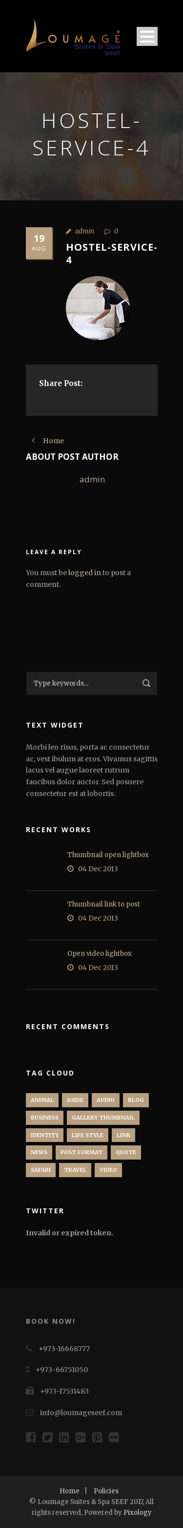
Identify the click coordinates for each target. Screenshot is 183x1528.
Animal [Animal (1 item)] (42, 1100)
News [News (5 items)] (39, 1152)
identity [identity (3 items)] (45, 1135)
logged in (84, 572)
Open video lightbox (99, 953)
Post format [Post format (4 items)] (81, 1152)
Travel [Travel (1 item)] (75, 1169)
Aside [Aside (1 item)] (75, 1100)
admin (84, 231)
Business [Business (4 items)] (45, 1117)
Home (70, 1491)
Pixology (137, 1512)
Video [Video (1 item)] (108, 1169)
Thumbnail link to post (103, 904)
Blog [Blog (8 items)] (136, 1100)
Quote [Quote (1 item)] (126, 1152)
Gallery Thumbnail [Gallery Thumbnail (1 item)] (103, 1117)
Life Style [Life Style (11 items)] (87, 1135)
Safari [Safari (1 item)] (41, 1169)
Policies (106, 1491)
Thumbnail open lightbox (108, 855)
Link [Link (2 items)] (123, 1135)
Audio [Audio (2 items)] (106, 1100)
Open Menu (147, 36)
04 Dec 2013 (98, 868)
